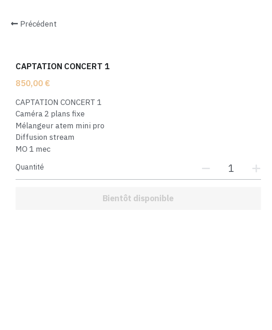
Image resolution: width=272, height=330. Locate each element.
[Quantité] (231, 168)
